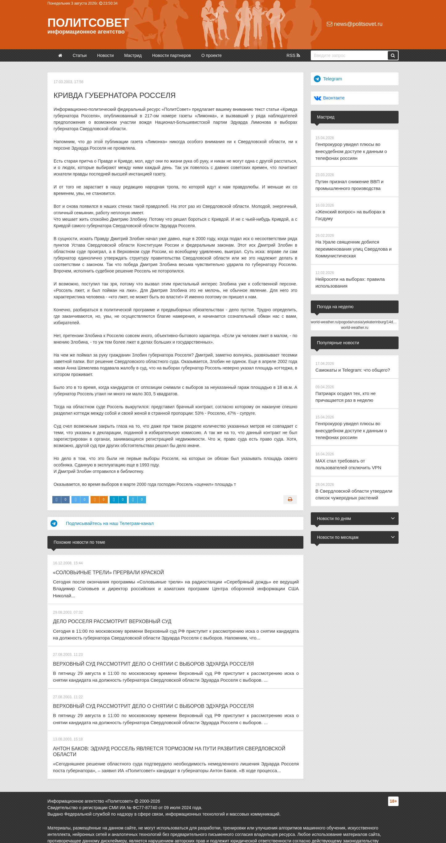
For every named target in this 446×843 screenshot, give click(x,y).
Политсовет (88, 22)
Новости (105, 55)
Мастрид (133, 55)
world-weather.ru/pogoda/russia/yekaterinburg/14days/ (355, 314)
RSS (293, 55)
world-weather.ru (354, 319)
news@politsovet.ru (354, 24)
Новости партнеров (171, 55)
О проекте (211, 55)
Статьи (80, 55)
